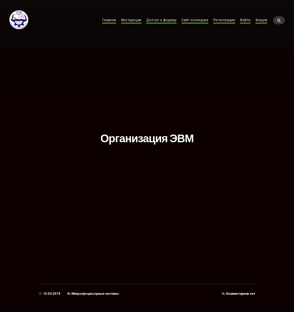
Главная (109, 24)
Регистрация (224, 24)
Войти (245, 24)
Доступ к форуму (161, 24)
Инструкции (131, 24)
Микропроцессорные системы (95, 293)
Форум (261, 24)
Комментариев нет (240, 293)
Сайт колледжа (194, 24)
